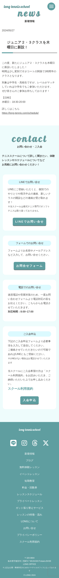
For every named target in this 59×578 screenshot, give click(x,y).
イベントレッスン (30, 474)
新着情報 (30, 453)
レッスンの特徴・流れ (29, 514)
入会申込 (29, 400)
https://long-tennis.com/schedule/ (20, 113)
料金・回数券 (29, 487)
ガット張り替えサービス (29, 508)
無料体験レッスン (30, 467)
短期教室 (30, 480)
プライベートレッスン (29, 501)
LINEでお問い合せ (29, 221)
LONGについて (29, 521)
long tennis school (17, 6)
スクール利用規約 (20, 388)
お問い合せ (29, 528)
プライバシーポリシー (29, 535)
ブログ (29, 460)
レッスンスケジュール (29, 494)
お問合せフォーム (29, 265)
